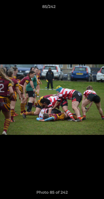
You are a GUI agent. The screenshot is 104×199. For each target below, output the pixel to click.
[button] (84, 8)
